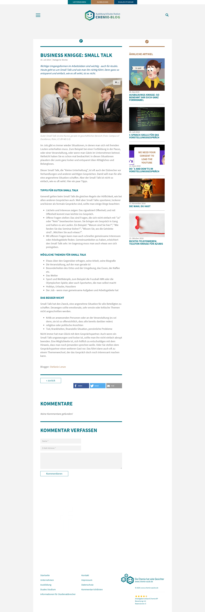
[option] (81, 110)
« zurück (50, 380)
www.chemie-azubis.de (149, 588)
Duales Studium (125, 2)
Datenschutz (87, 584)
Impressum (86, 580)
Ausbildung (102, 2)
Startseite (45, 575)
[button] (114, 385)
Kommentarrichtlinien (92, 589)
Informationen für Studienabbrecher (58, 594)
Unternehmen (79, 2)
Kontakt (85, 575)
